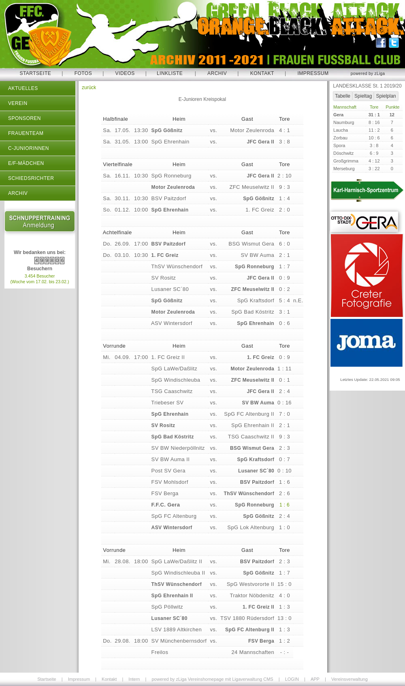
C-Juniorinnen (28, 148)
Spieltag (363, 96)
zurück (89, 87)
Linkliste (170, 73)
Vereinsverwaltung (349, 679)
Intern (134, 679)
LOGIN (292, 679)
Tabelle (342, 96)
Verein (18, 103)
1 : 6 (284, 505)
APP (315, 679)
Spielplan (386, 96)
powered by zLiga (368, 73)
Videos (125, 73)
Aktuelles (23, 88)
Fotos (83, 73)
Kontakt (262, 73)
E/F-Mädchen (26, 163)
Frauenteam (25, 133)
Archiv (217, 73)
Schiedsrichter (31, 178)
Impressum (312, 73)
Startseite (35, 73)
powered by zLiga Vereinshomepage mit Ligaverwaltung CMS (212, 679)
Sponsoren (24, 118)
